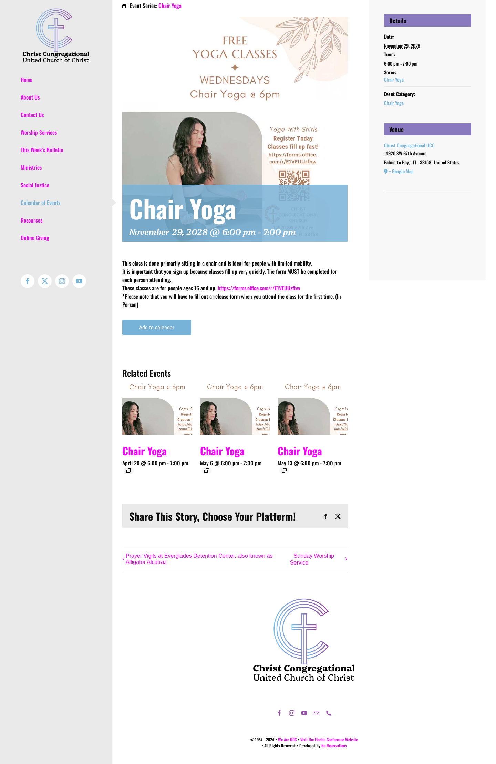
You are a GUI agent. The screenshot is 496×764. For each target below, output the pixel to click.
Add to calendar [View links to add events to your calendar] (156, 327)
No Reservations (334, 745)
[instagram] (291, 713)
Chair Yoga (144, 450)
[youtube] (304, 713)
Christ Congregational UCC (409, 145)
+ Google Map (401, 171)
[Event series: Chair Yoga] (128, 470)
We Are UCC (287, 739)
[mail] (316, 713)
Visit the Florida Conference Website (329, 739)
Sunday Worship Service (312, 559)
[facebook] (279, 713)
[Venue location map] (427, 212)
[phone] (329, 713)
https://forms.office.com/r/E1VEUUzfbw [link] (259, 288)
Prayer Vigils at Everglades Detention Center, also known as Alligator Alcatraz (199, 559)
